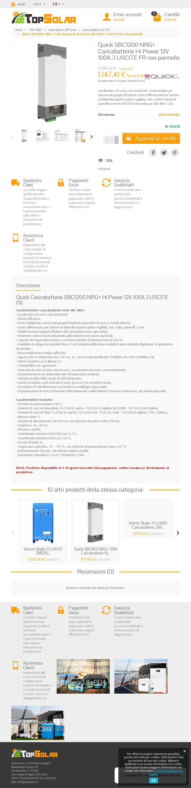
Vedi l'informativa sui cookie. (166, 772)
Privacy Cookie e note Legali (105, 706)
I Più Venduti (95, 712)
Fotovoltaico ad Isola (67, 712)
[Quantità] (108, 140)
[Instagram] (45, 766)
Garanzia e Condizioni (30, 712)
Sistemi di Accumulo (67, 718)
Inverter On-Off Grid (67, 724)
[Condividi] (153, 153)
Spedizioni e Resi (26, 718)
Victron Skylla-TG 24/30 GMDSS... (43, 504)
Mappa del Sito (97, 724)
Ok (153, 780)
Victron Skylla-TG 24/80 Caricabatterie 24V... (148, 478)
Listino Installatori (26, 730)
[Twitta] (164, 153)
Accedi (118, 19)
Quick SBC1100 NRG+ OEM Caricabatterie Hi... (95, 504)
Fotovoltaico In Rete (66, 706)
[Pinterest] (175, 153)
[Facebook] (23, 755)
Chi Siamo (22, 706)
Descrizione (28, 239)
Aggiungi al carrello (151, 138)
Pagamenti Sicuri (26, 724)
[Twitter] (34, 755)
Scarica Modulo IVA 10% (31, 736)
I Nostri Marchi (96, 730)
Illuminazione (62, 730)
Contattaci (94, 718)
